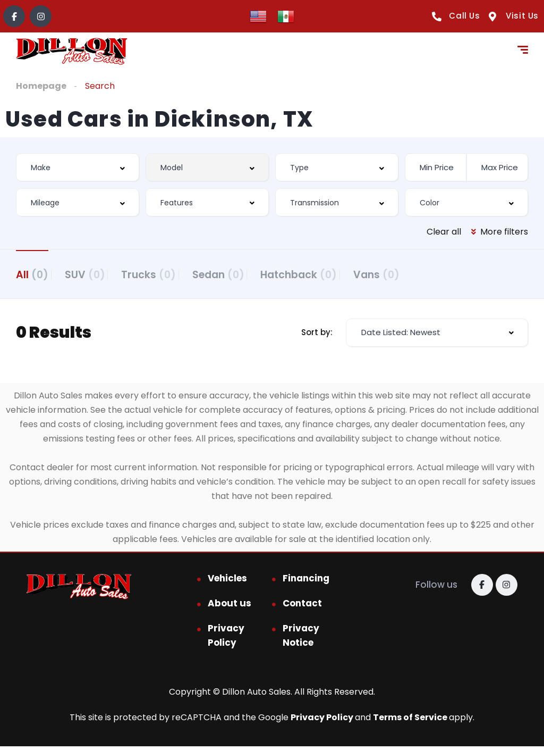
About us (229, 607)
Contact (302, 607)
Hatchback (340, 273)
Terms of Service (411, 721)
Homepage (41, 86)
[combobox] (77, 167)
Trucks (169, 273)
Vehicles (227, 582)
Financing (306, 582)
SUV (95, 273)
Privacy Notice (301, 639)
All (32, 273)
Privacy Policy (226, 639)
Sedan (249, 273)
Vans (428, 273)
